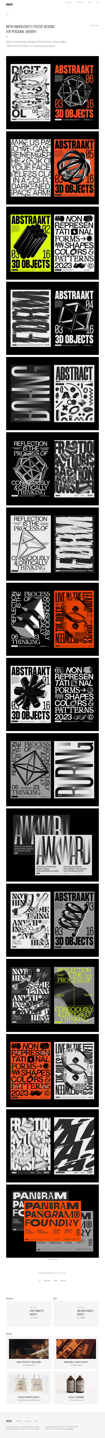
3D (40, 1280)
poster (55, 1280)
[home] (9, 3)
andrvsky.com (60, 1272)
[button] (96, 2)
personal (63, 1280)
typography (46, 1280)
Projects (69, 2)
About (90, 2)
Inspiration (80, 2)
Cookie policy (69, 1429)
